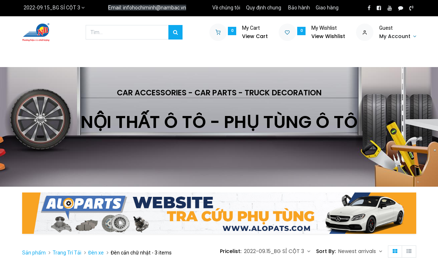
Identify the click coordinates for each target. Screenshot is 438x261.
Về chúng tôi (226, 8)
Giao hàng (327, 8)
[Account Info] (397, 36)
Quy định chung (263, 8)
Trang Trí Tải (67, 253)
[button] (360, 251)
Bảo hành (299, 8)
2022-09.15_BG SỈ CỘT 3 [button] (275, 251)
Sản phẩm (34, 253)
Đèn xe (96, 253)
